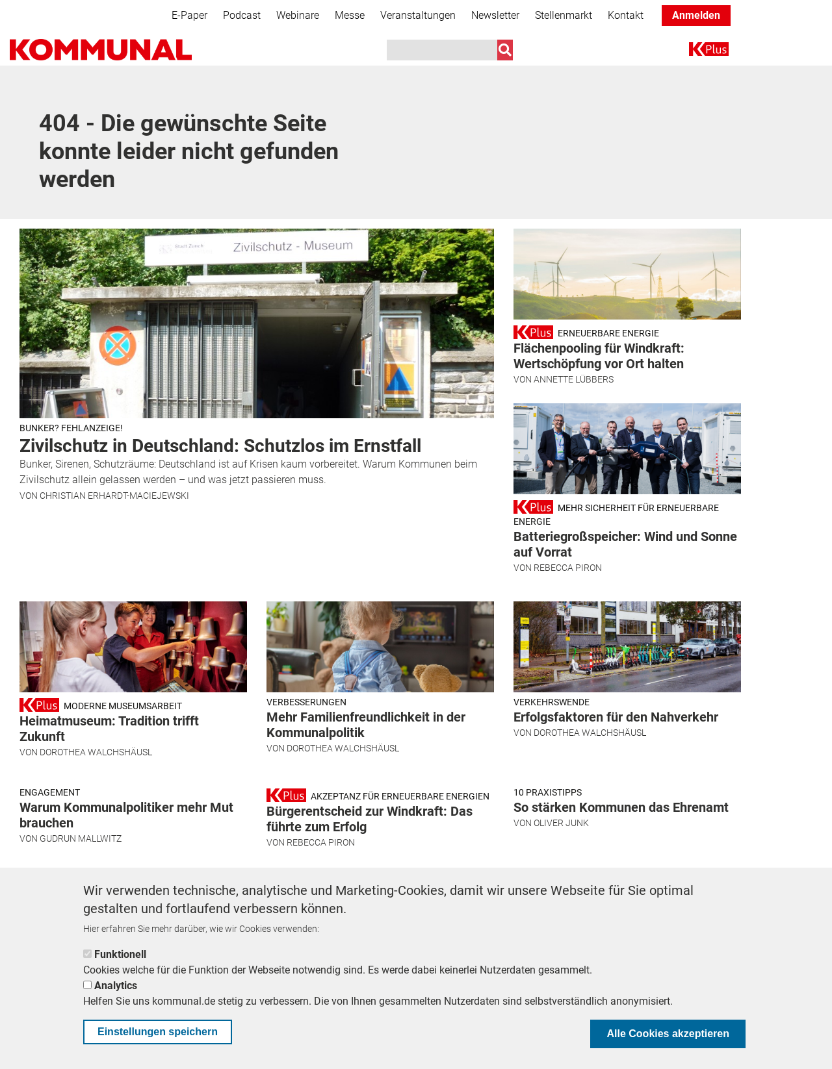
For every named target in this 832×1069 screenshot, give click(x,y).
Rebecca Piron (568, 567)
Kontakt (626, 15)
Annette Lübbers (574, 379)
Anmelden (696, 15)
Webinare (297, 15)
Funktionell (120, 954)
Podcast (242, 15)
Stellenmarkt (563, 15)
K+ (697, 51)
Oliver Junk (561, 823)
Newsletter (495, 15)
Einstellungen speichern (158, 1031)
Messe (350, 15)
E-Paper (189, 15)
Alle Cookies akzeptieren (667, 1033)
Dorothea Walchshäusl (96, 752)
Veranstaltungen (418, 15)
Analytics (115, 985)
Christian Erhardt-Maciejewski (114, 495)
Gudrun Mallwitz (81, 838)
